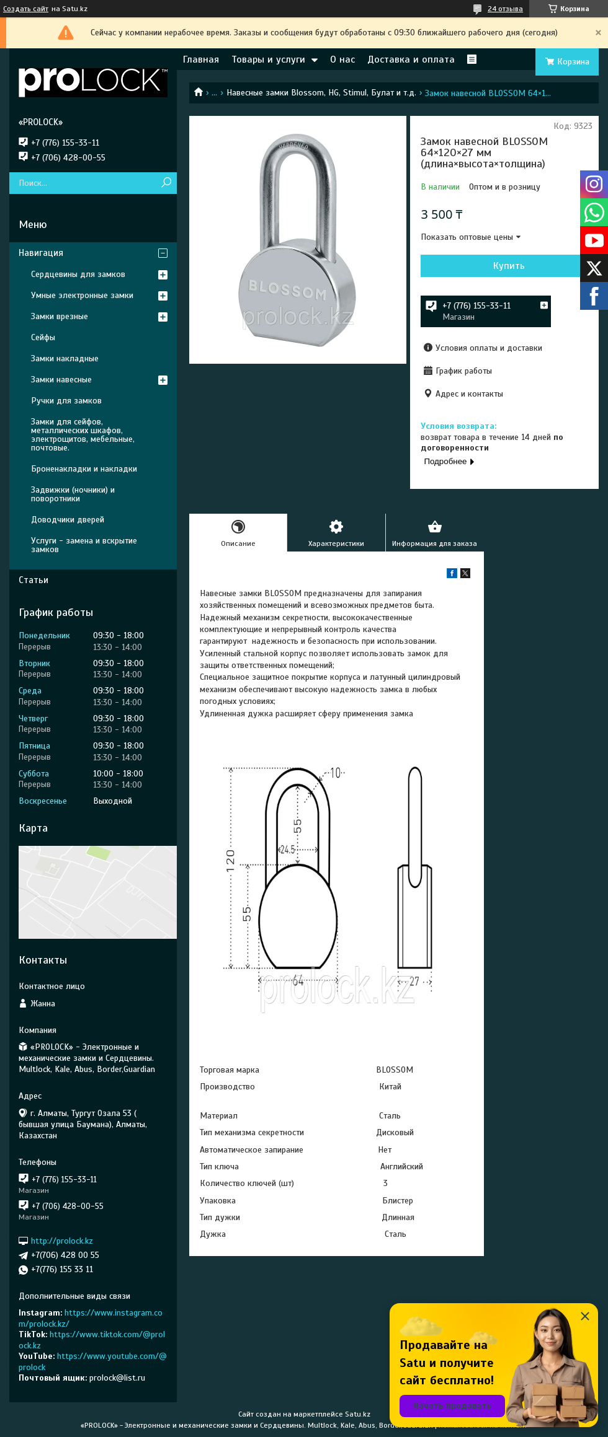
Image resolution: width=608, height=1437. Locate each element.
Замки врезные (59, 316)
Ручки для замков (66, 400)
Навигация (41, 252)
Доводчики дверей (67, 519)
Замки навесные (61, 379)
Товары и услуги (268, 59)
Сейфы (43, 337)
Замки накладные (65, 358)
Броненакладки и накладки (84, 469)
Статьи (33, 580)
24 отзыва (505, 8)
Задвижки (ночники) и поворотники (73, 494)
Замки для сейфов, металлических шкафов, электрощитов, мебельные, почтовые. (83, 434)
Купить (509, 266)
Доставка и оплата (411, 59)
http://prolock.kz (62, 1241)
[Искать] (166, 183)
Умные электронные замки (82, 295)
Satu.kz (357, 1414)
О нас (342, 59)
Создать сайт (25, 8)
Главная (201, 59)
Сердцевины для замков (78, 274)
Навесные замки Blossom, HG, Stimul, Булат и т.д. (321, 92)
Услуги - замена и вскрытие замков (84, 545)
